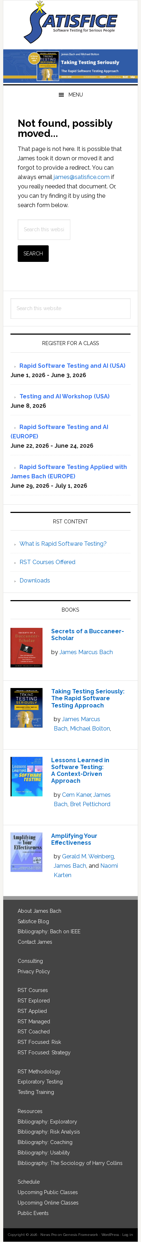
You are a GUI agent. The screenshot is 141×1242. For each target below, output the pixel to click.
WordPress (110, 1235)
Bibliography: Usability (44, 1153)
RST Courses (33, 990)
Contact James (35, 942)
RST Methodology (39, 1072)
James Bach (70, 865)
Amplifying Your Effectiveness (74, 839)
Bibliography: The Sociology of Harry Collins (70, 1163)
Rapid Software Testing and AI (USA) (72, 365)
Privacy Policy (34, 971)
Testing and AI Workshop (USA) (64, 396)
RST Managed (34, 1021)
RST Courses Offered (47, 562)
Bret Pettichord (90, 804)
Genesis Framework (80, 1235)
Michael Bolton (90, 728)
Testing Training (36, 1092)
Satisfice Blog (33, 921)
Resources (30, 1111)
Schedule (29, 1182)
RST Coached (34, 1032)
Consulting (30, 961)
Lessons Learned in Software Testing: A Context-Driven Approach (80, 771)
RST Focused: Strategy (44, 1052)
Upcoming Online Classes (48, 1203)
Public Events (33, 1213)
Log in (127, 1235)
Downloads (34, 580)
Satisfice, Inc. (70, 22)
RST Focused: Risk (39, 1042)
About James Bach (39, 911)
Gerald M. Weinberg (88, 856)
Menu (76, 95)
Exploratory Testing (40, 1082)
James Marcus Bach (86, 652)
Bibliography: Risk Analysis (49, 1132)
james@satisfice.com (82, 177)
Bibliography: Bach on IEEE (49, 931)
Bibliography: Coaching (45, 1142)
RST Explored (34, 1001)
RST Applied (32, 1011)
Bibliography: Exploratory (47, 1122)
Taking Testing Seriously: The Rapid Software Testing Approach (87, 698)
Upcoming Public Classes (48, 1192)
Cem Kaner (76, 794)
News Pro (48, 1235)
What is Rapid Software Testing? (63, 543)
